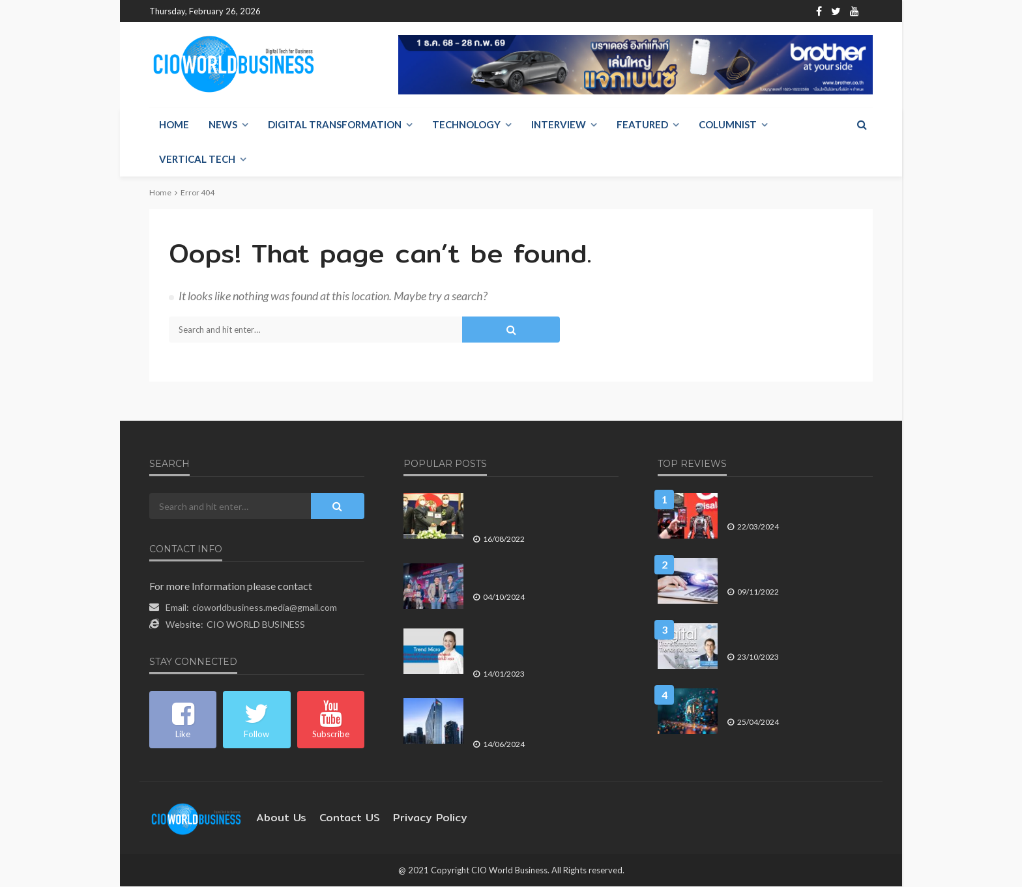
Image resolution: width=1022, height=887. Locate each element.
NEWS (223, 125)
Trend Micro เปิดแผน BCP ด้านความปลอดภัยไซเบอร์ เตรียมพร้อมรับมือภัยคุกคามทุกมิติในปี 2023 (540, 646)
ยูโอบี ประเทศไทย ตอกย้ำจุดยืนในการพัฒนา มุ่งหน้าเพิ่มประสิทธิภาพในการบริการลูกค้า (540, 716)
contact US (339, 818)
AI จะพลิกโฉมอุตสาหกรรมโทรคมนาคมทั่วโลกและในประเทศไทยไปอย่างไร (798, 505)
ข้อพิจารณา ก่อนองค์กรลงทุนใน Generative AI (784, 700)
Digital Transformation (335, 125)
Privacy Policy (410, 818)
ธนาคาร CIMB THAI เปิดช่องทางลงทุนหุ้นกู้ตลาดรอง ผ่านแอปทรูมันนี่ (541, 575)
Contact (375, 11)
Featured (642, 125)
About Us (327, 11)
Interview (558, 125)
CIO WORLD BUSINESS (256, 624)
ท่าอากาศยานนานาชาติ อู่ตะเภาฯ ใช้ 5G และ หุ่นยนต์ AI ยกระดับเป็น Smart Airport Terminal (544, 511)
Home (283, 11)
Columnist (728, 125)
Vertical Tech (197, 159)
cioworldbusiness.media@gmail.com (264, 607)
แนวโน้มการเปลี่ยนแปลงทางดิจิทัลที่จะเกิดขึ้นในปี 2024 (795, 635)
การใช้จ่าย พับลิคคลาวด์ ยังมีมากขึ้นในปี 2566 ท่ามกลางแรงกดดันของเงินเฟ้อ (799, 570)
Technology (466, 125)
